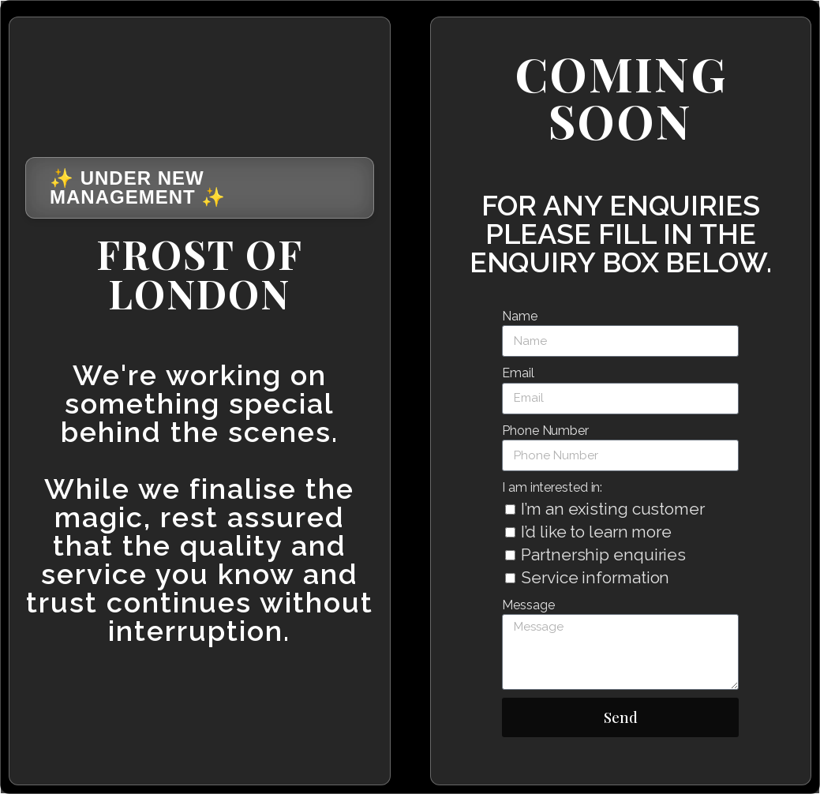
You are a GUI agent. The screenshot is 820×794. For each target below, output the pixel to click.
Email (518, 372)
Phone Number (545, 430)
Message (528, 604)
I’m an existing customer (613, 509)
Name (519, 316)
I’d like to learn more (596, 531)
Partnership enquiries (603, 554)
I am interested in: (552, 487)
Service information (595, 577)
